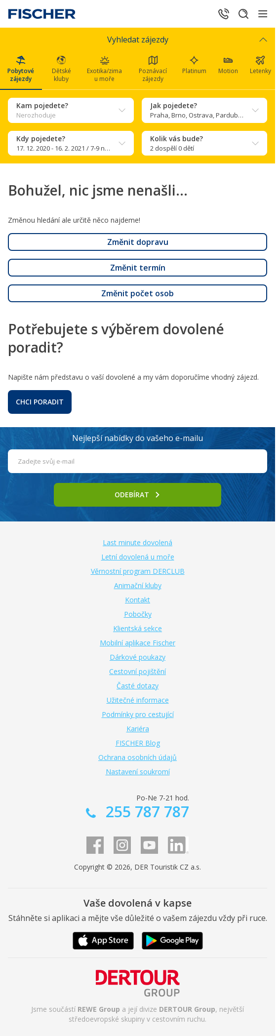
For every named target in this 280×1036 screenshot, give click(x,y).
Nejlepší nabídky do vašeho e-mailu (137, 438)
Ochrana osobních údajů (137, 757)
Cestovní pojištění (137, 671)
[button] (137, 242)
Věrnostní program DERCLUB (138, 571)
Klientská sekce (137, 628)
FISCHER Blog (138, 743)
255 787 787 (145, 811)
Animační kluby (137, 585)
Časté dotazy (138, 685)
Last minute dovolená (137, 542)
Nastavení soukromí (138, 771)
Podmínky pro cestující (138, 714)
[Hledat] (243, 14)
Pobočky (138, 614)
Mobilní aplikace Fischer (137, 642)
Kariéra (137, 728)
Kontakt (137, 599)
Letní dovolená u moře (137, 556)
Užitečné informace (138, 700)
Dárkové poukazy (137, 657)
